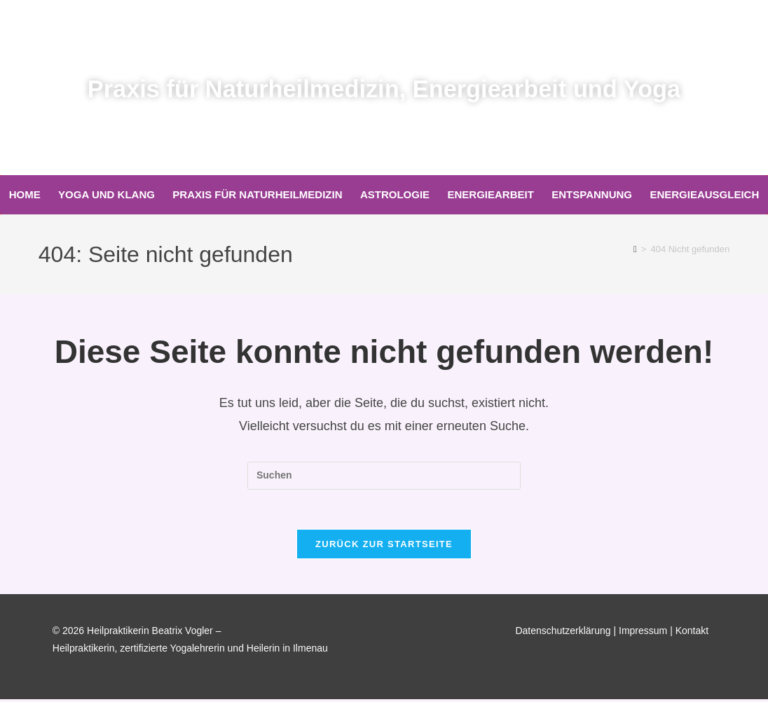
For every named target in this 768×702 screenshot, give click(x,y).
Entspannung (591, 194)
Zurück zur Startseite (384, 547)
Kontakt (692, 633)
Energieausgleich (704, 194)
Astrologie (395, 194)
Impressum (643, 633)
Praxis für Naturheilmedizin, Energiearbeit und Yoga (384, 88)
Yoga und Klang (106, 194)
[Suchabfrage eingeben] (384, 476)
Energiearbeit (491, 194)
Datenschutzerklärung (562, 633)
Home (25, 194)
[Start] (635, 249)
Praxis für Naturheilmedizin (257, 194)
